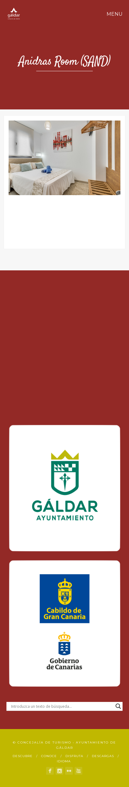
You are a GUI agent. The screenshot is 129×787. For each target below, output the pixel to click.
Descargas (103, 756)
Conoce (49, 756)
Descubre (23, 756)
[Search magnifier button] (118, 706)
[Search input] (61, 706)
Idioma (64, 761)
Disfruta (74, 756)
